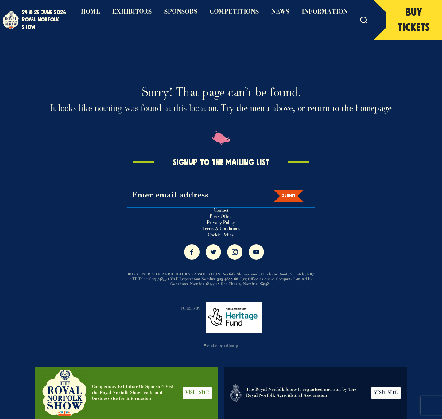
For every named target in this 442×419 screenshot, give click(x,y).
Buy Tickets (413, 19)
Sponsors (181, 12)
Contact (221, 210)
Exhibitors (132, 12)
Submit (288, 196)
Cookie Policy (221, 235)
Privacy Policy (221, 222)
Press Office (221, 216)
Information (325, 12)
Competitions (234, 12)
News (280, 12)
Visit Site (197, 393)
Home (90, 12)
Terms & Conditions (221, 229)
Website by (221, 346)
